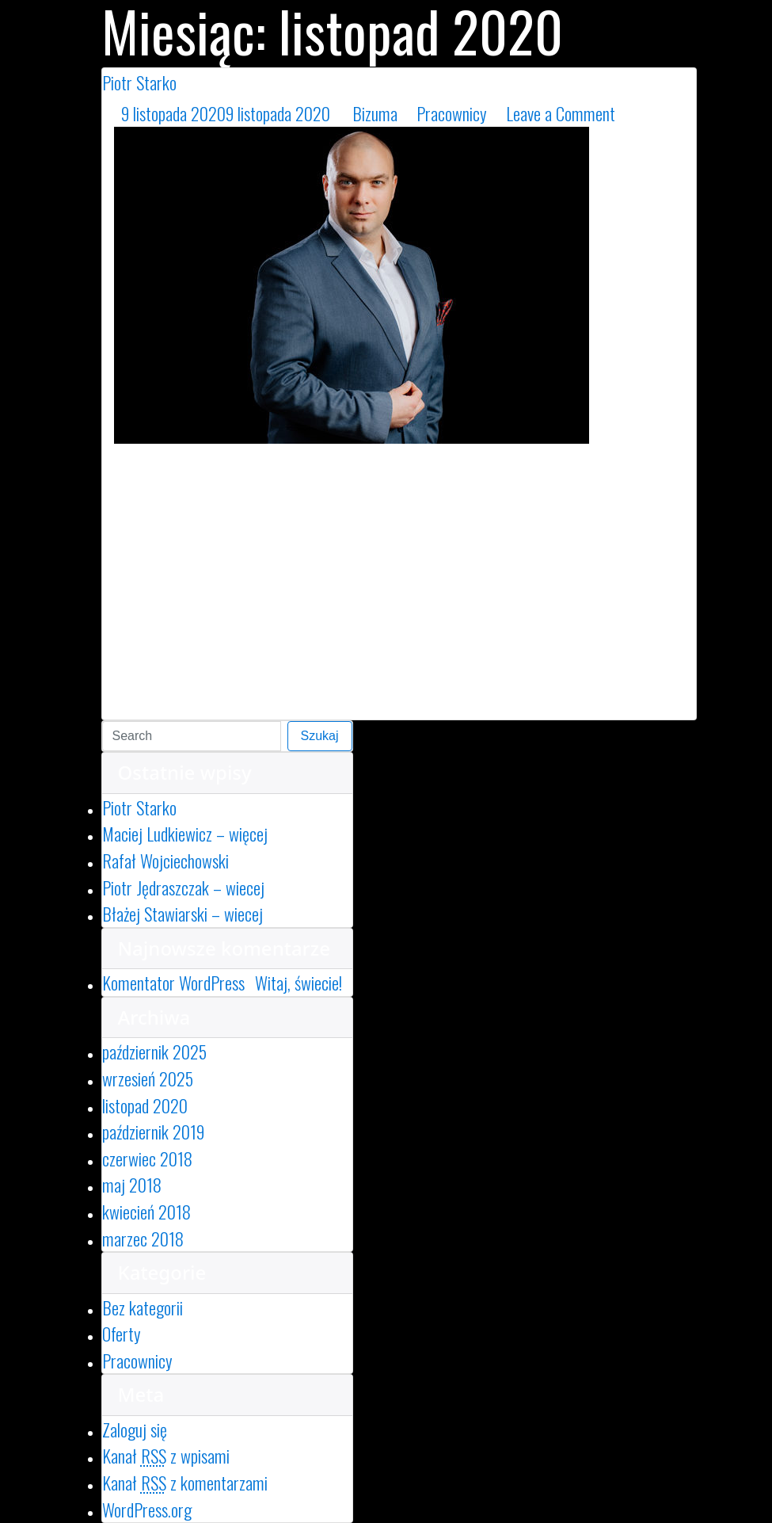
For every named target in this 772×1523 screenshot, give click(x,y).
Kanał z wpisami (166, 1455)
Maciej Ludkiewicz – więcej (185, 833)
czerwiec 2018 (147, 1158)
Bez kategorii (142, 1307)
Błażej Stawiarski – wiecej (182, 913)
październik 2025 (154, 1051)
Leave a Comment (600, 113)
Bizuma (374, 113)
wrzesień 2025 (147, 1078)
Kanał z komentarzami (185, 1482)
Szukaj (320, 735)
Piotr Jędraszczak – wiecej (183, 887)
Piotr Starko (139, 82)
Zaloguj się (134, 1429)
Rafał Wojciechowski (165, 860)
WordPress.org (147, 1509)
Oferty (121, 1333)
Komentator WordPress (173, 982)
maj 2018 (132, 1184)
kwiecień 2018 (146, 1211)
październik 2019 (153, 1131)
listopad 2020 (145, 1105)
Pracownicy (451, 113)
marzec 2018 (143, 1238)
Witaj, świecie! (298, 982)
